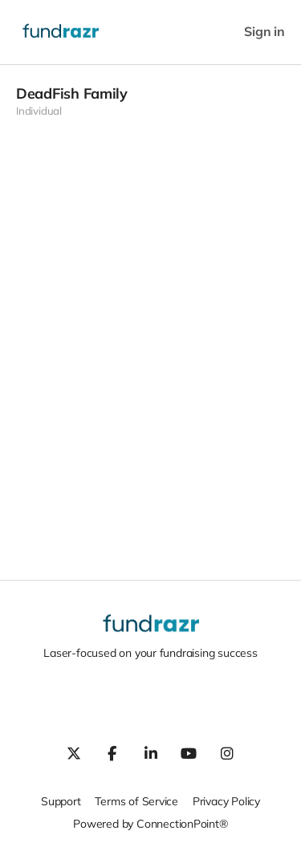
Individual (39, 110)
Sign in (264, 31)
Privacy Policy (226, 801)
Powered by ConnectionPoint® (150, 823)
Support (61, 801)
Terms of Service (136, 801)
